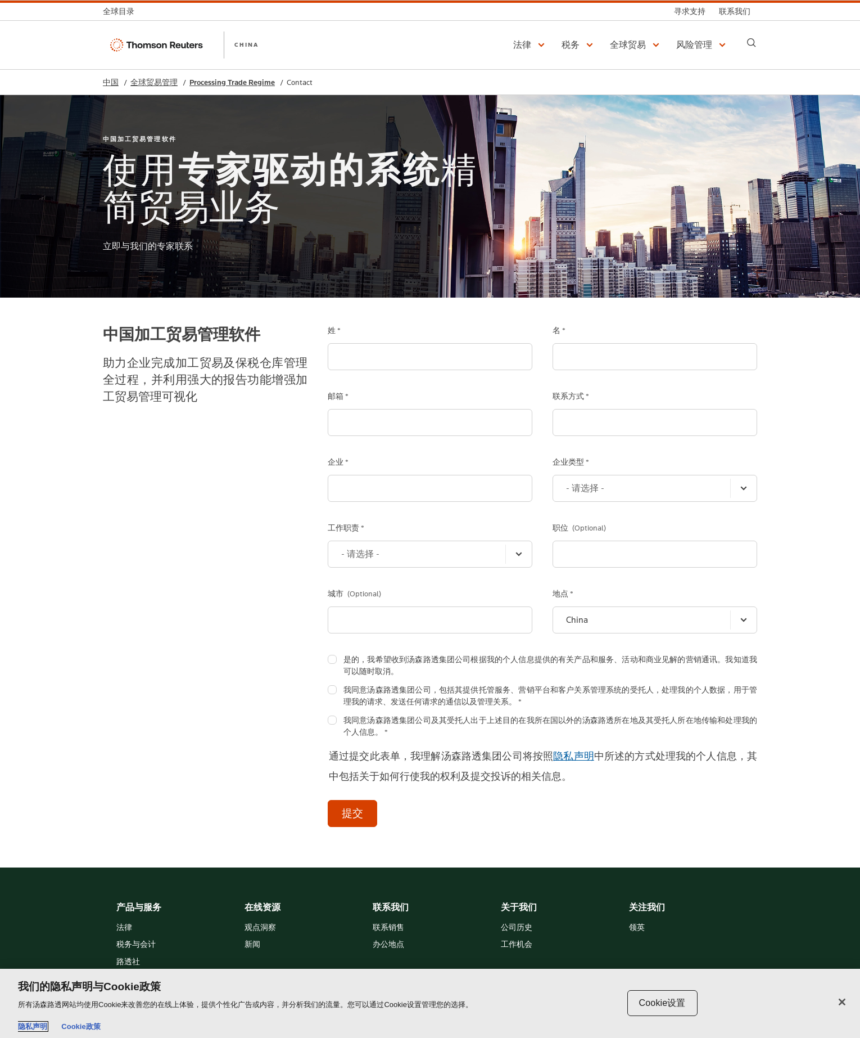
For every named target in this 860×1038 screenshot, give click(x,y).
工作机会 (516, 945)
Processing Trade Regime (232, 82)
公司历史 (516, 928)
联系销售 (388, 928)
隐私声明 (573, 756)
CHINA (246, 44)
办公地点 (388, 945)
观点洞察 (260, 928)
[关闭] (842, 1002)
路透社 (128, 962)
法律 (124, 928)
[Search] (751, 42)
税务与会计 (136, 945)
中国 (111, 82)
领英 (637, 928)
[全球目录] (122, 11)
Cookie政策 (80, 1026)
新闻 (252, 945)
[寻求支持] (689, 11)
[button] (530, 45)
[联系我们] (734, 11)
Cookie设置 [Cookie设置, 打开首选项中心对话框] (662, 1003)
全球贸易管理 (154, 82)
